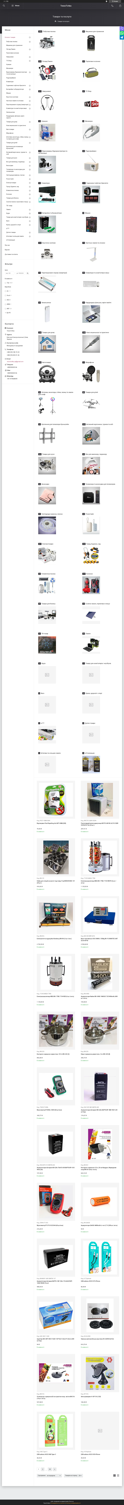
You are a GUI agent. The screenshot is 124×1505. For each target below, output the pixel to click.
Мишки (87, 213)
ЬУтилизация (89, 753)
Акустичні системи (49, 243)
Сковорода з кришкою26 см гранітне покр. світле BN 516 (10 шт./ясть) (56, 1397)
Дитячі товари (90, 723)
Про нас (7, 245)
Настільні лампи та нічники (95, 243)
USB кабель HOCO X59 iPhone (90, 1454)
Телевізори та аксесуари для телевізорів (100, 484)
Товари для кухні (48, 454)
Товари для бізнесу (48, 604)
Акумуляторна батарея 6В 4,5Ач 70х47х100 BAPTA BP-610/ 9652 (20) (56, 1168)
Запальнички (46, 303)
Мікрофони (90, 362)
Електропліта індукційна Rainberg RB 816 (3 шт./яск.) (54, 938)
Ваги (42, 693)
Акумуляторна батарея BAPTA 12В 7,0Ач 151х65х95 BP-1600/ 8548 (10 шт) (55, 1282)
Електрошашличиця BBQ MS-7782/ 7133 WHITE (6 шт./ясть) (98, 882)
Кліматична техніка (48, 574)
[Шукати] (4, 6)
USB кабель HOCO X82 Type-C (46, 1454)
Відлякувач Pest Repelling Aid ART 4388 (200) (51, 823)
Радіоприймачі (91, 151)
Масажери (89, 121)
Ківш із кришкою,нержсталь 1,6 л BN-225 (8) (95, 1054)
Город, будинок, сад (93, 544)
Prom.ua (71, 1501)
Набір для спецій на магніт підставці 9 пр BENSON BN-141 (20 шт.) (56, 882)
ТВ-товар (45, 634)
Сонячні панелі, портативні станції (98, 604)
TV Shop (88, 91)
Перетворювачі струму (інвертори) (54, 273)
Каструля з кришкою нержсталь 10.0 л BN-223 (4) (53, 1054)
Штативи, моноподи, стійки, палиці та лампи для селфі (55, 393)
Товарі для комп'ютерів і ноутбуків (98, 663)
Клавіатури (46, 183)
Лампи (88, 634)
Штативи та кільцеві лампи (51, 753)
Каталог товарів (10, 37)
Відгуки (7, 249)
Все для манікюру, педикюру (96, 454)
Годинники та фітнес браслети (97, 183)
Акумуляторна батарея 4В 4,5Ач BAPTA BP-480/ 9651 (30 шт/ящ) (99, 1111)
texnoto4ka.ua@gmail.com (15, 361)
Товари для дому (48, 332)
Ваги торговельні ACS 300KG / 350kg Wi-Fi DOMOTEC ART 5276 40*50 (99, 939)
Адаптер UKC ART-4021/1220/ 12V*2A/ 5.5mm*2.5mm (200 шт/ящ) (55, 1340)
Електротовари (47, 544)
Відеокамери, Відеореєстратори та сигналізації (52, 152)
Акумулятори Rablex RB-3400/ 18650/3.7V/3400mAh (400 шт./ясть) (99, 997)
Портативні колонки (93, 61)
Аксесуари (45, 484)
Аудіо (44, 663)
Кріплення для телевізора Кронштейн (55, 424)
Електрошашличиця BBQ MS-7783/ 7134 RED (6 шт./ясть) (55, 996)
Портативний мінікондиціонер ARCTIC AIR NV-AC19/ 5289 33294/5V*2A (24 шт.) (99, 824)
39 (50, 1469)
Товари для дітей (92, 392)
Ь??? (42, 723)
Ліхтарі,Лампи (47, 61)
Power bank (90, 514)
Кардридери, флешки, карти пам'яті (98, 303)
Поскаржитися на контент (58, 1503)
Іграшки (44, 121)
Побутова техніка (49, 31)
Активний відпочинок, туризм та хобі (99, 424)
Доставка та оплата (11, 254)
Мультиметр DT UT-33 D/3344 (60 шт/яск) (50, 1225)
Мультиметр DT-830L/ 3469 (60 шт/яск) (49, 1110)
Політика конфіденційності (73, 1503)
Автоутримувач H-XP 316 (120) (91, 1396)
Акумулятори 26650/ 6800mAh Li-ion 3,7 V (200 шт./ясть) (99, 1225)
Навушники (46, 91)
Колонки (89, 574)
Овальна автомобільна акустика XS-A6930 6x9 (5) (97, 1339)
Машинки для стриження (95, 31)
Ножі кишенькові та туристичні (97, 332)
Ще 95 (9, 312)
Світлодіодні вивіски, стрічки (52, 514)
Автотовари (46, 362)
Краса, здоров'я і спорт (94, 693)
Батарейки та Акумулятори (52, 213)
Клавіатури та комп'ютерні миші (97, 273)
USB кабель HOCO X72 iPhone (90, 1281)
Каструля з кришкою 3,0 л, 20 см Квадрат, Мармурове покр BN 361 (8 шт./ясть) (98, 1168)
